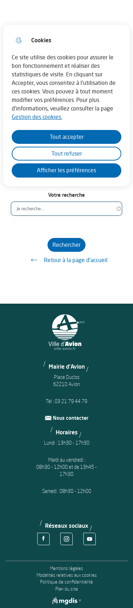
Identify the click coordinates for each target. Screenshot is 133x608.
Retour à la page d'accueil (66, 260)
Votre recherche (66, 195)
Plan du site (66, 589)
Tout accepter (67, 136)
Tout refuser (66, 153)
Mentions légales (66, 568)
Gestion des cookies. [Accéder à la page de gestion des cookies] (37, 116)
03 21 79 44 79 (71, 401)
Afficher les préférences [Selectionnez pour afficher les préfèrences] (66, 170)
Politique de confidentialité (66, 582)
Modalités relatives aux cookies (67, 575)
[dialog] (66, 105)
